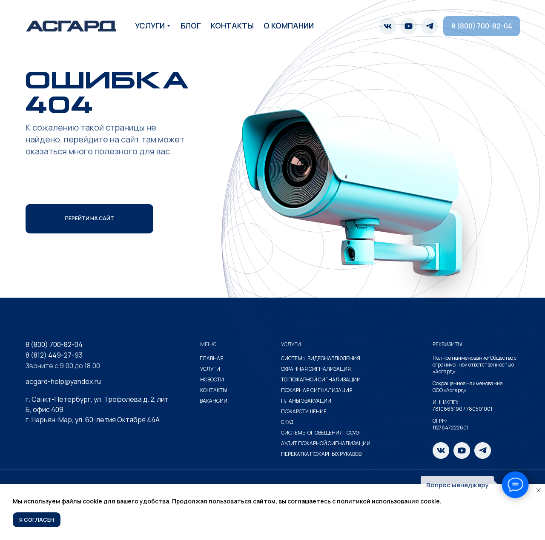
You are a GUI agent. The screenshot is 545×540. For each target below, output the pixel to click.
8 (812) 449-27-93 (54, 355)
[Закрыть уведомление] (538, 490)
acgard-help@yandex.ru (63, 381)
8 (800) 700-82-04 (54, 344)
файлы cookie (81, 501)
